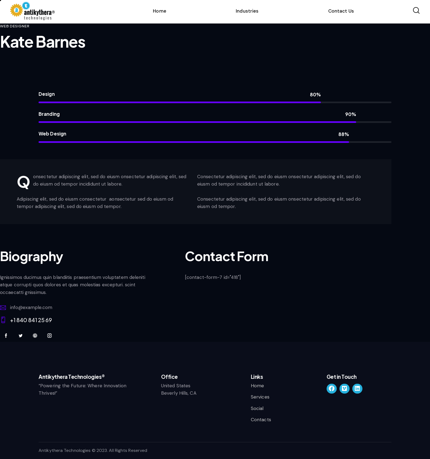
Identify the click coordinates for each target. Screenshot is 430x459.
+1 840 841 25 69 (31, 319)
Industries (247, 11)
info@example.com (31, 307)
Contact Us (341, 11)
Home (159, 11)
